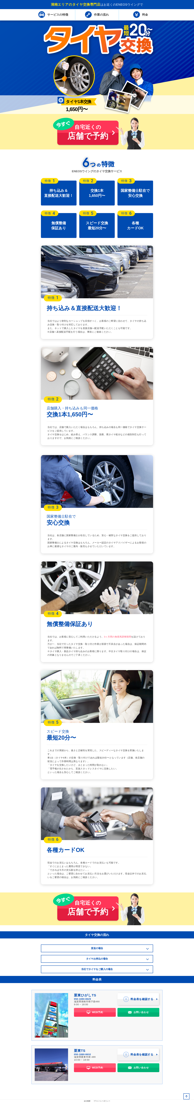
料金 (140, 14)
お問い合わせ (138, 1013)
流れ (97, 14)
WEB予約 (95, 1013)
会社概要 (87, 1102)
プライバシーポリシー (102, 1102)
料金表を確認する (138, 1000)
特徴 (53, 14)
